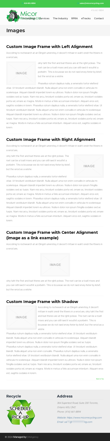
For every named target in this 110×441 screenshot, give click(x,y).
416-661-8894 (30, 3)
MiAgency (33, 437)
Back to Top (100, 379)
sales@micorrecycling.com (92, 3)
